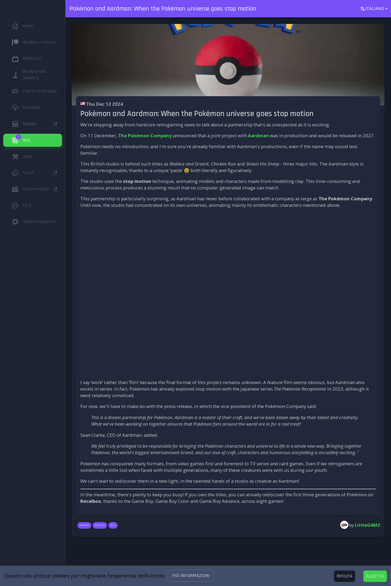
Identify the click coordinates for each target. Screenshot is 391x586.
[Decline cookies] (344, 576)
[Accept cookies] (375, 576)
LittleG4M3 (367, 525)
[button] (191, 576)
